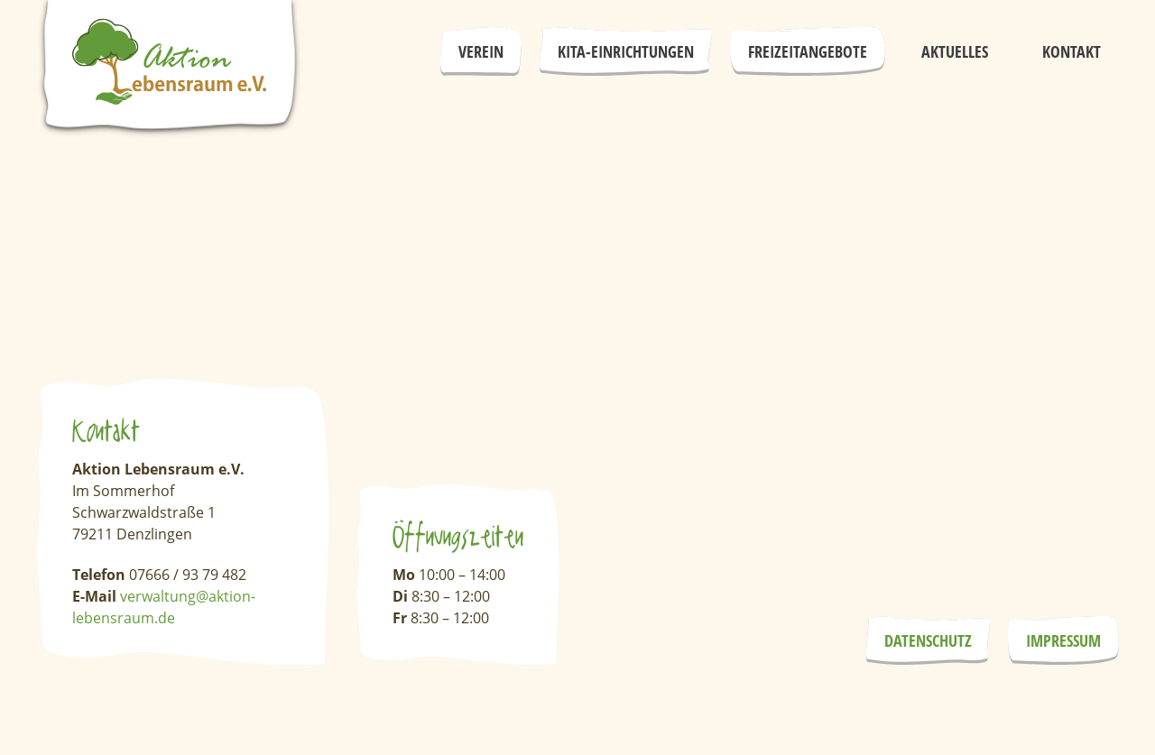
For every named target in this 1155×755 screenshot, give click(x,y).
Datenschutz (928, 640)
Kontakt (1071, 51)
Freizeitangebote (807, 51)
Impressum (1063, 640)
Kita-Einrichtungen (626, 51)
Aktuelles (954, 51)
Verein (481, 51)
